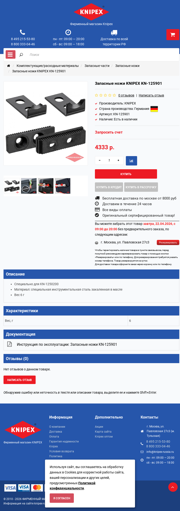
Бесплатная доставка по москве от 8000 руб (139, 198)
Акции (99, 426)
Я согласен (61, 498)
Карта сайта (103, 431)
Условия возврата (61, 451)
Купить (125, 174)
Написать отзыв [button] (19, 380)
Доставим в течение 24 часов (127, 204)
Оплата (54, 436)
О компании (57, 426)
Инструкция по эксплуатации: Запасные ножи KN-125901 (67, 344)
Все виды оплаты (117, 210)
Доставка (55, 431)
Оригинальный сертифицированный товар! (138, 215)
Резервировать (168, 242)
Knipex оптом (104, 436)
